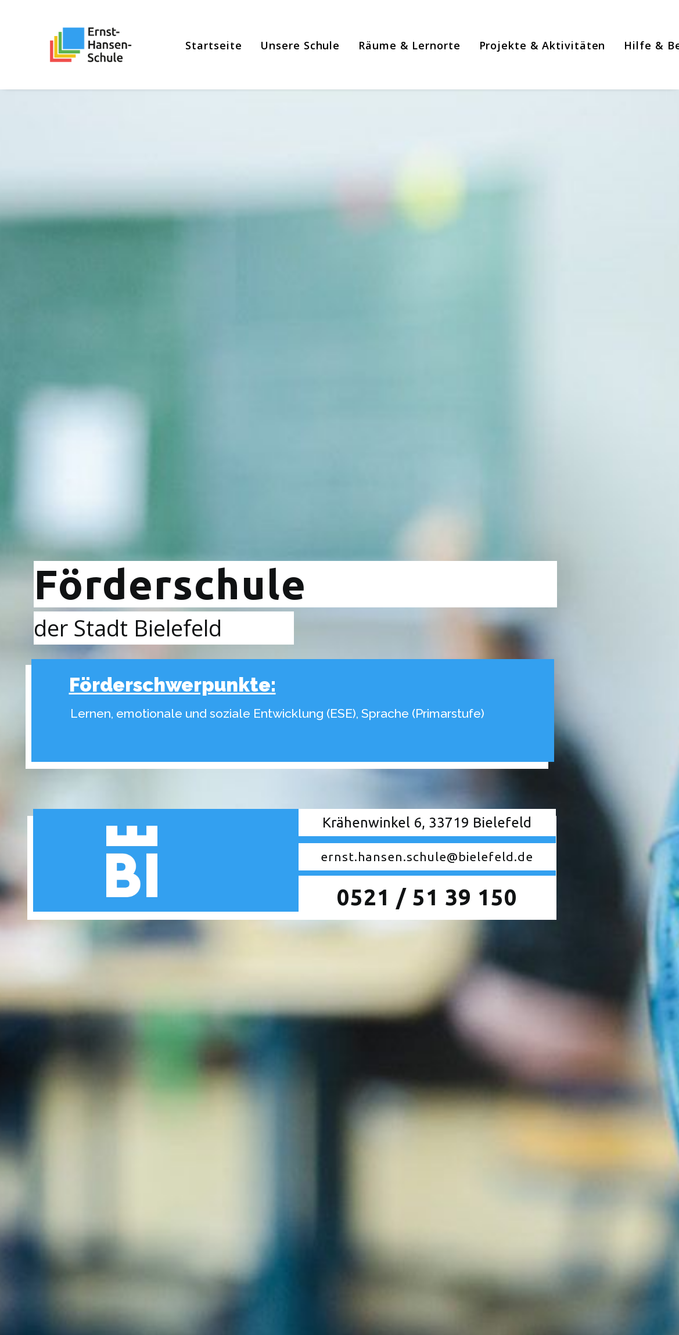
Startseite (200, 45)
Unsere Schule (286, 45)
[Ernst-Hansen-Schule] (77, 45)
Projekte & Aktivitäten (528, 45)
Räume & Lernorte (395, 45)
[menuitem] (200, 45)
